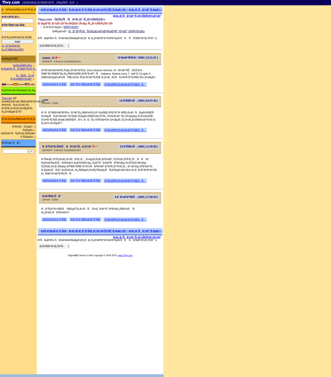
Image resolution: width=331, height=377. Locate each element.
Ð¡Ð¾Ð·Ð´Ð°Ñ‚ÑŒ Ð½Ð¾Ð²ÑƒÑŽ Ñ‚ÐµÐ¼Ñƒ (97, 9)
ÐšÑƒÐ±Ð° (71, 27)
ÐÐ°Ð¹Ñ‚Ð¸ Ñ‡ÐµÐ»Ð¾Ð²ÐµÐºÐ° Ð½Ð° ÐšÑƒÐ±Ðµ (107, 31)
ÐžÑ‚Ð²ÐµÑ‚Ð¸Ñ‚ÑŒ (54, 9)
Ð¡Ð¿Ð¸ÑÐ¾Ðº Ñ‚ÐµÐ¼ (145, 9)
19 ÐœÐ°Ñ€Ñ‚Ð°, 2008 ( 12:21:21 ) (138, 57)
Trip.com (7, 98)
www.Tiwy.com (125, 255)
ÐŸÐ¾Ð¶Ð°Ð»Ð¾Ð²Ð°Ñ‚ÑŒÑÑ (125, 84)
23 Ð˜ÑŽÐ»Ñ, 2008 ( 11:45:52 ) (139, 146)
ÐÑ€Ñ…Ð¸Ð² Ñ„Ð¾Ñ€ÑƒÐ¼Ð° (22, 77)
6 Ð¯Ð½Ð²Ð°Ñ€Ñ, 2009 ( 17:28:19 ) (136, 197)
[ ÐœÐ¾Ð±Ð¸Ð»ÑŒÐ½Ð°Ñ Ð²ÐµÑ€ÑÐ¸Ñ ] (50, 2)
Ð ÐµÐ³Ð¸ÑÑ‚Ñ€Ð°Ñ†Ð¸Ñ (19, 68)
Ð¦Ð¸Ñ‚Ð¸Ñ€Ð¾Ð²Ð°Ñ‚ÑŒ (85, 84)
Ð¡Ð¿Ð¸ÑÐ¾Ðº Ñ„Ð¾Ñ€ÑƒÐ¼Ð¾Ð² (137, 16)
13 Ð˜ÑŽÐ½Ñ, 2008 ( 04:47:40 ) (138, 100)
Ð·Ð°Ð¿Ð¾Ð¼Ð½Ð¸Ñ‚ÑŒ (17, 37)
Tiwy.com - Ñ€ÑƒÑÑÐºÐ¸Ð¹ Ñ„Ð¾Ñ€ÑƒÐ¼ (71, 19)
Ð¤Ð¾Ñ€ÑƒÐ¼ (22, 65)
